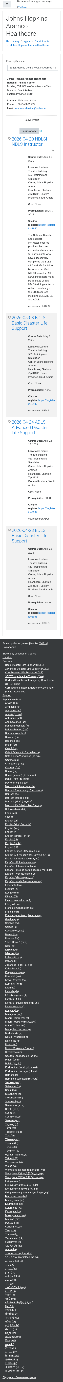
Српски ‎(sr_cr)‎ (13, 1226)
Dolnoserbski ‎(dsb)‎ (15, 809)
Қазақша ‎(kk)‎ (13, 1211)
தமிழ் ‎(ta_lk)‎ (12, 1325)
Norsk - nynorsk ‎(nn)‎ (16, 1036)
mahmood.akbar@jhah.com (30, 108)
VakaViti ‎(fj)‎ (11, 1158)
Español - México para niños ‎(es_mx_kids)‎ (28, 869)
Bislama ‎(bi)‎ (12, 737)
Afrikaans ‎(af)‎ (12, 706)
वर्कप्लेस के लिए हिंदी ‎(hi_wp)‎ (19, 1302)
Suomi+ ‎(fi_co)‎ (13, 1116)
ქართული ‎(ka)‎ (13, 1241)
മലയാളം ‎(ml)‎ (13, 1336)
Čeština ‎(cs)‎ (12, 759)
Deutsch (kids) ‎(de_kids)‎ (18, 801)
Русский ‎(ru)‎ (12, 1222)
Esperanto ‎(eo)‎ (13, 885)
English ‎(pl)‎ (11, 839)
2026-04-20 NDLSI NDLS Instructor (29, 141)
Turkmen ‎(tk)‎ (12, 1150)
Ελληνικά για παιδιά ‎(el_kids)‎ (21, 1184)
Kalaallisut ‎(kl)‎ (13, 968)
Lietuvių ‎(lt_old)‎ (13, 998)
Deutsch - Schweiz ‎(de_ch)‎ (20, 786)
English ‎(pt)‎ (11, 847)
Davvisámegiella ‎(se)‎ (16, 782)
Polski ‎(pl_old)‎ (13, 1063)
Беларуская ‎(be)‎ (14, 1200)
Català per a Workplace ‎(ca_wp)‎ (22, 756)
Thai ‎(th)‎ (10, 1135)
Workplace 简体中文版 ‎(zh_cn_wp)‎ (24, 1173)
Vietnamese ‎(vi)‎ (14, 1162)
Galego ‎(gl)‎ (11, 926)
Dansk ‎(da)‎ (11, 771)
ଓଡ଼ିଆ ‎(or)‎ (10, 1321)
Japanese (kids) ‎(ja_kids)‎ (19, 964)
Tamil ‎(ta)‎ (10, 1127)
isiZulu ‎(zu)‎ (11, 949)
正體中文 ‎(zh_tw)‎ (14, 1367)
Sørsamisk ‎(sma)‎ (14, 1105)
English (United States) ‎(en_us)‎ (22, 851)
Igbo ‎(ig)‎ (10, 945)
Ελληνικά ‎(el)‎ (12, 1181)
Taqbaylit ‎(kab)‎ (13, 1131)
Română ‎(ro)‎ (12, 1074)
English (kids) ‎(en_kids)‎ (18, 824)
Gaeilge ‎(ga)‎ (12, 919)
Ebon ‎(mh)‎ (11, 813)
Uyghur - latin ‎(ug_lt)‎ (16, 1154)
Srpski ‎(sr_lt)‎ (12, 1109)
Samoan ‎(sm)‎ (12, 1082)
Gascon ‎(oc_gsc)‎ (14, 930)
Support (7, 695)
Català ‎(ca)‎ (11, 748)
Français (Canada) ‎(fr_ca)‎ (19, 907)
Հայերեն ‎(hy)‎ (13, 1245)
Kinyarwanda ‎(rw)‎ (15, 972)
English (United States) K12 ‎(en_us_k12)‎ (27, 854)
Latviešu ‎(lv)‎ (12, 991)
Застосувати (29, 131)
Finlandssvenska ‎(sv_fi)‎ (18, 900)
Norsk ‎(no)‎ (11, 1044)
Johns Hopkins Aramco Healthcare (29, 45)
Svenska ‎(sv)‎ (12, 1120)
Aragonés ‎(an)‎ (13, 710)
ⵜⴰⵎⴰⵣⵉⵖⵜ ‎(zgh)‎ (15, 1287)
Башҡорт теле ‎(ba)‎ (16, 1196)
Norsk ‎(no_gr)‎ (12, 1040)
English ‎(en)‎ (11, 820)
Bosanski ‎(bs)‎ (12, 740)
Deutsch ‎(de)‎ (12, 793)
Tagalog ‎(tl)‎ (11, 1124)
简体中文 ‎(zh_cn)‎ (14, 1370)
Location (7, 657)
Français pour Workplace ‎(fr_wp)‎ (23, 915)
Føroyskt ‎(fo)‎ (12, 904)
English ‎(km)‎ (12, 828)
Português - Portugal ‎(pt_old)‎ (21, 1071)
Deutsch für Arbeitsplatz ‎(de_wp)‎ (23, 805)
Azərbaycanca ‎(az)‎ (15, 721)
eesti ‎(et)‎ (10, 816)
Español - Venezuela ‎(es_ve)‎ (20, 873)
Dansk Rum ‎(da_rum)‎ (17, 778)
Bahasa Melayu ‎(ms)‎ (16, 729)
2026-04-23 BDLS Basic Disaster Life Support (29, 535)
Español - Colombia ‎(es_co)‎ (20, 862)
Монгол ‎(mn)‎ (12, 1219)
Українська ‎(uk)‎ (12, 699)
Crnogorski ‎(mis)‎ (14, 763)
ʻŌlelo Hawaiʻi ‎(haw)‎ (16, 942)
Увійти (22, 7)
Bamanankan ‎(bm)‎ (15, 733)
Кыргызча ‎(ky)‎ (13, 1207)
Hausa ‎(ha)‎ (11, 934)
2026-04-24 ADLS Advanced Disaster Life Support (30, 427)
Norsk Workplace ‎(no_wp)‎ (19, 1048)
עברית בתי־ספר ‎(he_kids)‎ (18, 1253)
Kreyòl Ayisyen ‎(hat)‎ (16, 980)
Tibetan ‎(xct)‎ (12, 1139)
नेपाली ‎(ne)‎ (10, 1294)
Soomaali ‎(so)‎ (13, 1101)
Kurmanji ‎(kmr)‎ (13, 983)
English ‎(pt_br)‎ (13, 843)
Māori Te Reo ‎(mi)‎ (15, 1025)
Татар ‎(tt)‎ (10, 1230)
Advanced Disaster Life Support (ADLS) (27, 668)
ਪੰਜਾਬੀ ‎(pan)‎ (11, 1314)
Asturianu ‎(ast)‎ (13, 718)
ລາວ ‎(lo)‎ (9, 1344)
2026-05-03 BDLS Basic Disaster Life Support (29, 323)
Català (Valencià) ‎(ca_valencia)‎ (22, 752)
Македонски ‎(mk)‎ (15, 1215)
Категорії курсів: (15, 61)
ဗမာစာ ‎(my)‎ (11, 1351)
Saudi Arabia (42, 41)
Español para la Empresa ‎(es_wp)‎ (23, 881)
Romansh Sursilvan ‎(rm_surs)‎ (21, 1078)
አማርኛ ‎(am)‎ (11, 702)
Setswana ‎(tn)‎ (13, 1086)
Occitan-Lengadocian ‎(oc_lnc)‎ (21, 1055)
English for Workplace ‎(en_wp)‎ (22, 858)
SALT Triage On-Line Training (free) (24, 676)
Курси (27, 41)
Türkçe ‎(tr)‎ (11, 1147)
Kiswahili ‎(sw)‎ (13, 976)
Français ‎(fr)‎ (12, 911)
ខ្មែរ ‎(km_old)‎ (12, 1355)
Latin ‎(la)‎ (10, 987)
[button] (41, 131)
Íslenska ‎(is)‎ (12, 953)
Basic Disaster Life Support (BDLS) (24, 664)
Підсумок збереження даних (19, 1377)
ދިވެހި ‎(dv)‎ (9, 1283)
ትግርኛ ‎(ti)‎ (10, 1291)
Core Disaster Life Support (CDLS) (24, 672)
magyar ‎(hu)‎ (12, 1010)
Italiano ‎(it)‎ (11, 960)
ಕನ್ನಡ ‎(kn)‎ (10, 1332)
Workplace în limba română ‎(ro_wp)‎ (25, 1169)
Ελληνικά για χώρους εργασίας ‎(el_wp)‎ (27, 1192)
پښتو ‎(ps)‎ (10, 1272)
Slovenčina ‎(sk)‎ (13, 1093)
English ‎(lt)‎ (11, 831)
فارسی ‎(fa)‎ (11, 1279)
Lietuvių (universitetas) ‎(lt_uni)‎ (22, 1002)
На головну (12, 41)
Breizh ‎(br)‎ (11, 744)
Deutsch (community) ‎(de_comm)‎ (24, 790)
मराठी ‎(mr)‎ (10, 1298)
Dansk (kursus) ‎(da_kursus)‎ (20, 775)
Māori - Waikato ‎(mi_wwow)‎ (20, 1021)
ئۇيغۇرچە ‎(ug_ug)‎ (14, 1260)
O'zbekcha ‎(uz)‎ (13, 1052)
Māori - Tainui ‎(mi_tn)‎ (17, 1018)
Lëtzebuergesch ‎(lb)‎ (16, 995)
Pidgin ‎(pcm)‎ (12, 1059)
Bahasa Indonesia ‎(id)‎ (17, 725)
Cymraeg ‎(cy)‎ (12, 767)
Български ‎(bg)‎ (14, 1203)
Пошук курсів (31, 119)
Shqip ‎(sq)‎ (11, 1090)
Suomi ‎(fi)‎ (10, 1112)
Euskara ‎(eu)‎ (12, 888)
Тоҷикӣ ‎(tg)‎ (11, 1234)
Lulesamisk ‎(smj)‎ (14, 1006)
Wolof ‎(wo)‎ (11, 1165)
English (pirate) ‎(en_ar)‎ (18, 835)
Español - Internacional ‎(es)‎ (20, 866)
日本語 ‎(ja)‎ (11, 1363)
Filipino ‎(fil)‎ (11, 896)
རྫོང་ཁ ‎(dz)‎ (10, 1348)
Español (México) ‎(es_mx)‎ (19, 877)
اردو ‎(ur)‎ (9, 1264)
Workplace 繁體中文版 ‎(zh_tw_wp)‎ (24, 1177)
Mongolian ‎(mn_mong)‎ (18, 1029)
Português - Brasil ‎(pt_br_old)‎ (21, 1067)
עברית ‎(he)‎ (11, 1249)
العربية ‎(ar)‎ (11, 1268)
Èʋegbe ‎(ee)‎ (12, 892)
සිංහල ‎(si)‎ (10, 1340)
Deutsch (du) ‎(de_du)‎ (17, 797)
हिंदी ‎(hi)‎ (9, 1306)
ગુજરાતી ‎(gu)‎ (12, 1317)
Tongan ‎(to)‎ (11, 1143)
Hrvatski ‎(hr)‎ (12, 938)
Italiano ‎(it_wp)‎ (13, 957)
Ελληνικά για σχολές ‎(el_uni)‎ (21, 1188)
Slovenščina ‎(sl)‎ (14, 1097)
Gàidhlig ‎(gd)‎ (12, 923)
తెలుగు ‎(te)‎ (11, 1329)
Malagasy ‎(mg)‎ (13, 1014)
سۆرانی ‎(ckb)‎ (12, 1276)
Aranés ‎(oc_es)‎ (13, 714)
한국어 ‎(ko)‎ (11, 1359)
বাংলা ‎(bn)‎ (10, 1310)
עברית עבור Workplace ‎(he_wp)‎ (22, 1257)
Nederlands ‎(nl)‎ (13, 1033)
